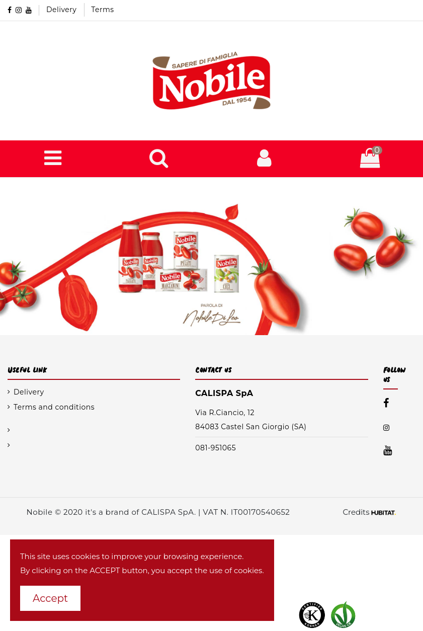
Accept (50, 598)
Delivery (62, 9)
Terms (102, 9)
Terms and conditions (54, 407)
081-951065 (215, 447)
